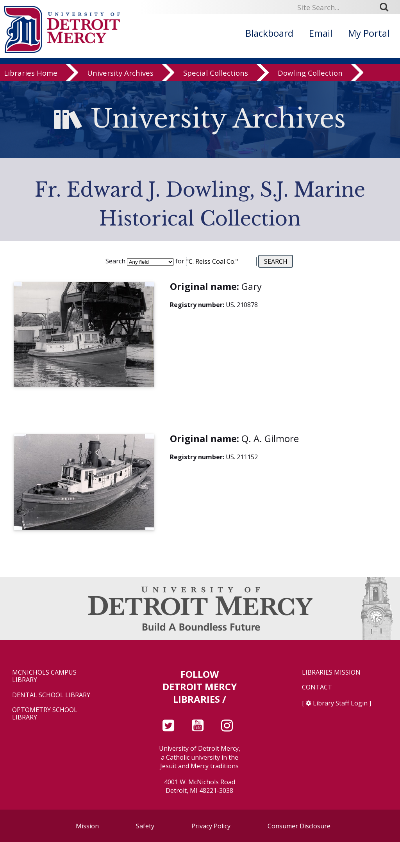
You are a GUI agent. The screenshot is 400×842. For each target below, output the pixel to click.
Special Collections (215, 75)
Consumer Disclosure (299, 826)
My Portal (368, 33)
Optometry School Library (44, 713)
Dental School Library (51, 695)
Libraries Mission (331, 672)
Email (320, 33)
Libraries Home (30, 75)
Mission (87, 826)
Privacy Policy (210, 826)
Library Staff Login (340, 703)
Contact (317, 687)
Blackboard (269, 33)
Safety (145, 826)
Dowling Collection (310, 75)
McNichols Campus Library (44, 676)
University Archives (120, 75)
